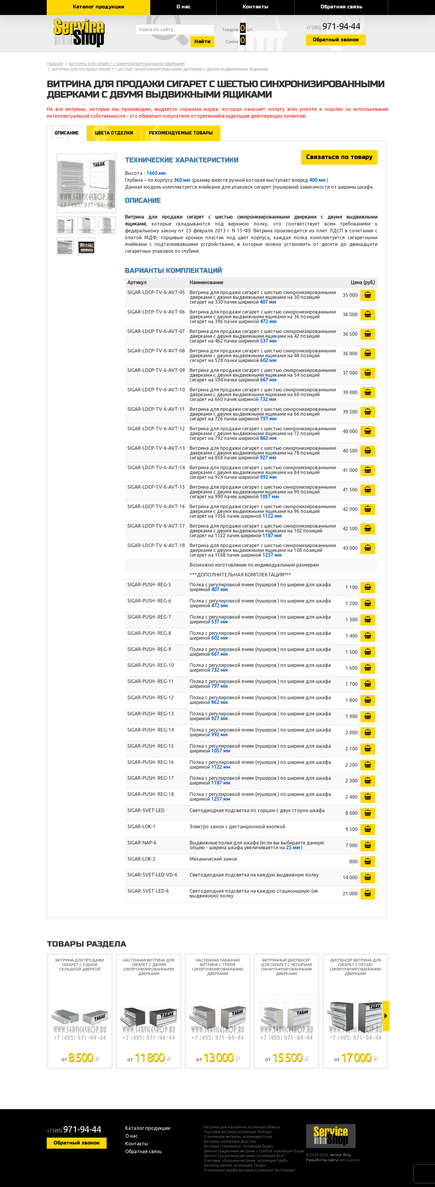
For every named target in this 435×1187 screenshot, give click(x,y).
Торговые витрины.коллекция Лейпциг (238, 1132)
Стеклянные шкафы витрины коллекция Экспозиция (249, 1170)
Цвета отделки (114, 133)
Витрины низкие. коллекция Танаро (235, 1165)
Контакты (255, 7)
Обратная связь (341, 7)
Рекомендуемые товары (181, 133)
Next (386, 1016)
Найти (202, 41)
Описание (67, 133)
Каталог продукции (98, 7)
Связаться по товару (339, 157)
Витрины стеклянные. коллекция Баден (238, 1146)
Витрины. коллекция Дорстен (230, 1141)
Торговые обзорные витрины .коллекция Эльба (246, 1160)
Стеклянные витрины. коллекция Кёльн (238, 1136)
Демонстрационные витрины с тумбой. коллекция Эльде (254, 1151)
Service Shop (89, 33)
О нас (183, 7)
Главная (55, 64)
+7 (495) (333, 27)
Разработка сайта (322, 1160)
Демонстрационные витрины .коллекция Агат (244, 1156)
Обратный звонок (336, 40)
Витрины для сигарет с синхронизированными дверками (127, 64)
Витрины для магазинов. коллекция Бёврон (242, 1127)
